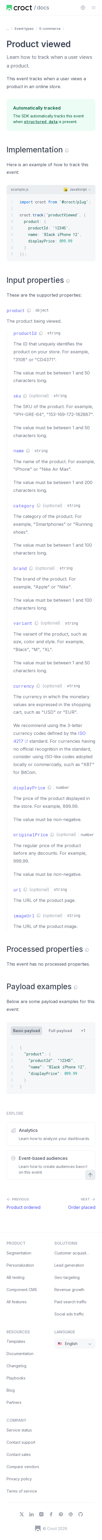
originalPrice (30, 834)
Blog (11, 1390)
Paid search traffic (70, 1301)
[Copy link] (67, 150)
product (16, 310)
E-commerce (50, 29)
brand (20, 568)
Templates (16, 1341)
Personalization (20, 1265)
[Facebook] (51, 1514)
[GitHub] (80, 1514)
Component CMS (22, 1289)
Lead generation (69, 1265)
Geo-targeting (67, 1277)
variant (22, 623)
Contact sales (19, 1454)
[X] (21, 1514)
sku (17, 395)
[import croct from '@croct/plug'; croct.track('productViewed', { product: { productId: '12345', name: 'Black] (51, 227)
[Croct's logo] (38, 1528)
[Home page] (19, 7)
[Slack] (70, 1514)
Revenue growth (69, 1289)
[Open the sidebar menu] (93, 7)
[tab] (26, 1030)
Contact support (21, 1442)
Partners (14, 1402)
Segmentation (19, 1253)
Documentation (20, 1353)
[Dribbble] (61, 1514)
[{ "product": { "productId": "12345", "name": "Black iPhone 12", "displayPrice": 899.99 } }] (51, 1067)
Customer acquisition (73, 1253)
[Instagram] (41, 1514)
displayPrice (29, 787)
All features (17, 1301)
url (17, 889)
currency (23, 686)
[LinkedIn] (31, 1514)
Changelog (16, 1365)
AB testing (15, 1277)
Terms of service (22, 1491)
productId (25, 333)
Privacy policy (19, 1479)
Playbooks (16, 1378)
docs (43, 7)
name (18, 450)
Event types (24, 29)
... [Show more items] (8, 29)
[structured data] (41, 121)
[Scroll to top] (90, 1175)
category (24, 505)
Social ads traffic (69, 1314)
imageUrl (24, 915)
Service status (19, 1430)
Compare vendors (23, 1466)
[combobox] (83, 7)
